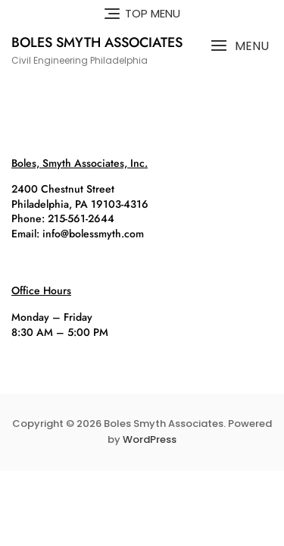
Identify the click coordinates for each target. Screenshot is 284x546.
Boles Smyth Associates (97, 42)
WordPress (149, 439)
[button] (240, 46)
